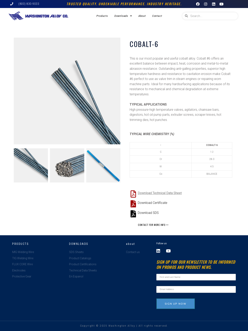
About (142, 15)
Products (102, 15)
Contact (157, 15)
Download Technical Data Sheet (160, 193)
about (130, 243)
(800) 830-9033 (28, 3)
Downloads (123, 16)
